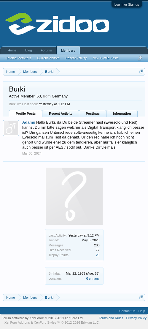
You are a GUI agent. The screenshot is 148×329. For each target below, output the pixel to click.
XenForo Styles (45, 322)
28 (97, 255)
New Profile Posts (106, 58)
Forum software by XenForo (42, 318)
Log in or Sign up (126, 4)
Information (122, 113)
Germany (92, 278)
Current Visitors (48, 58)
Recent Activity (60, 113)
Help (141, 311)
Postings (92, 113)
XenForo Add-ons (17, 322)
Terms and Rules (111, 318)
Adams (28, 122)
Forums (46, 50)
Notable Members (18, 58)
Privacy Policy (136, 318)
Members (68, 50)
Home (12, 50)
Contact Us (127, 311)
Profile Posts (26, 113)
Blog (28, 50)
